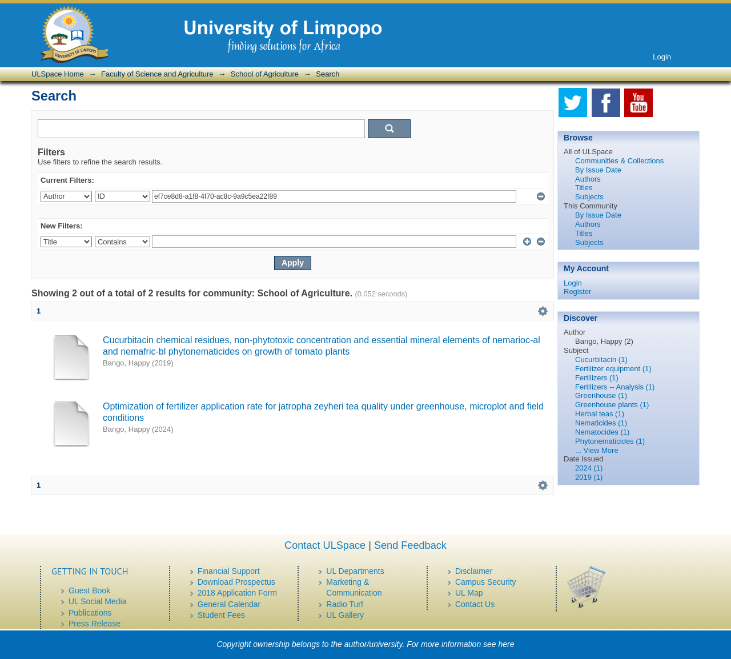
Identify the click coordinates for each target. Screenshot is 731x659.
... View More (596, 450)
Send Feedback (410, 545)
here (507, 644)
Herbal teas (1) (599, 413)
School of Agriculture (265, 74)
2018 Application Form (237, 592)
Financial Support (229, 571)
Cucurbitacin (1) (601, 359)
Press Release (95, 623)
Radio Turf (344, 604)
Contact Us (475, 604)
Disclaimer (473, 571)
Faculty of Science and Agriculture (157, 74)
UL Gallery (345, 615)
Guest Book (89, 590)
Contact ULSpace (325, 545)
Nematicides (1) (601, 423)
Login (662, 57)
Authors (588, 179)
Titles (584, 187)
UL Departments (355, 571)
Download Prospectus (236, 581)
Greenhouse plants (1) (612, 404)
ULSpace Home (57, 74)
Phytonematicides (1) (610, 441)
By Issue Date (598, 170)
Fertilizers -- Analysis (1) (614, 387)
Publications (90, 612)
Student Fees (221, 615)
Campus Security (485, 581)
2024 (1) (589, 468)
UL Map (469, 592)
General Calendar (229, 604)
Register (577, 291)
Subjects (589, 196)
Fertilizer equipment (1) (613, 368)
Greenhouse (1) (601, 395)
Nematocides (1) (602, 432)
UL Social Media (97, 601)
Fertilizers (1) (596, 377)
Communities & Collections (619, 160)
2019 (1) (589, 477)
